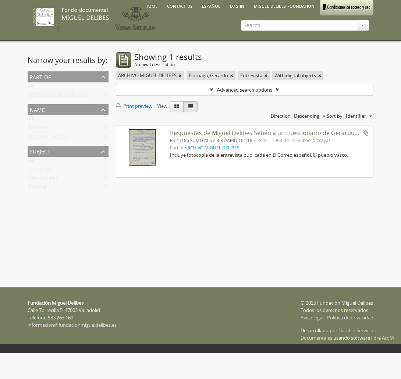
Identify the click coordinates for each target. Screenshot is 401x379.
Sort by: (335, 116)
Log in (237, 5)
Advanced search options (244, 89)
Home (151, 5)
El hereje (38, 188)
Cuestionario (43, 179)
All (31, 87)
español (211, 5)
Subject (40, 151)
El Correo (39, 128)
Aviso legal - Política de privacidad (337, 317)
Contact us (179, 5)
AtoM (388, 337)
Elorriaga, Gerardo (48, 137)
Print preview (134, 106)
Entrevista (40, 170)
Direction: (281, 116)
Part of (40, 76)
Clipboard (364, 24)
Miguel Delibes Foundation (284, 5)
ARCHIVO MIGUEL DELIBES (58, 96)
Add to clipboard (365, 133)
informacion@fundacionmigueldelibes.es (72, 325)
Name (37, 109)
